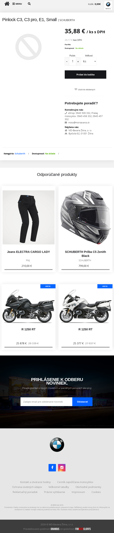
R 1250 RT (28, 331)
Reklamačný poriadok (25, 491)
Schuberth (20, 153)
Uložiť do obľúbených (86, 89)
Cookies (96, 491)
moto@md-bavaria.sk (77, 122)
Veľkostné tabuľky (59, 486)
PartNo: (68, 44)
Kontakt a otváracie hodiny (35, 481)
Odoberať (82, 401)
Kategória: (9, 153)
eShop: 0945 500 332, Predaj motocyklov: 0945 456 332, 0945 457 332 (84, 115)
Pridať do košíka (85, 74)
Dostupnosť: (70, 48)
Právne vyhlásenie (55, 491)
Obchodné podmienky (89, 486)
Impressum (79, 491)
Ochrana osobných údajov (27, 486)
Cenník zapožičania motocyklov (75, 481)
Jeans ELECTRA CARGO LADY (28, 254)
